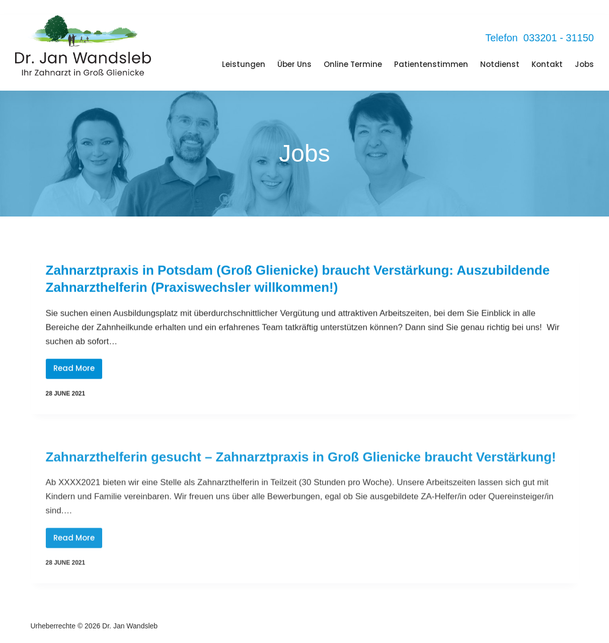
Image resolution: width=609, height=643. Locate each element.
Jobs (584, 64)
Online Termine (353, 64)
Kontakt (547, 64)
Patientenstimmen (431, 64)
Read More (77, 371)
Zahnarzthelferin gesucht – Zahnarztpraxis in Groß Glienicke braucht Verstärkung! (301, 462)
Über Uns (294, 64)
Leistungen (243, 64)
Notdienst (499, 64)
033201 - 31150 (558, 37)
